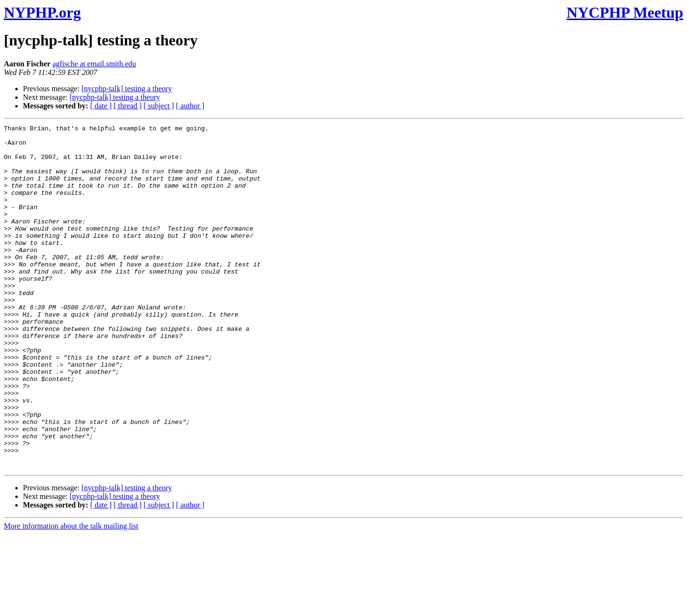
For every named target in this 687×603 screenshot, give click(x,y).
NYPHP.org (42, 12)
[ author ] (190, 106)
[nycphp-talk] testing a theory (127, 89)
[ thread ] (128, 106)
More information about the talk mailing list (71, 595)
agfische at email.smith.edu (94, 64)
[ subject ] (159, 106)
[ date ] (101, 106)
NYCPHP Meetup (625, 12)
